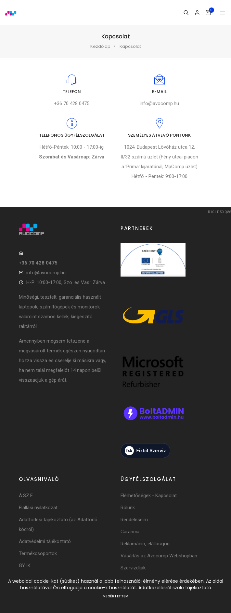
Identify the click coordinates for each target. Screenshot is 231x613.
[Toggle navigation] (222, 13)
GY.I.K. (25, 565)
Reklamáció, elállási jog (145, 544)
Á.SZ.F (26, 495)
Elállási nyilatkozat (38, 508)
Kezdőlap (100, 46)
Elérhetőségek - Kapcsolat (149, 495)
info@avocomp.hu (159, 103)
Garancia (130, 532)
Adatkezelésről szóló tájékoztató (174, 587)
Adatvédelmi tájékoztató (45, 541)
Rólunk (128, 508)
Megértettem (116, 596)
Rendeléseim (134, 520)
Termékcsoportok (38, 553)
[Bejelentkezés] (197, 12)
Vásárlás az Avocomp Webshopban (159, 556)
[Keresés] (186, 12)
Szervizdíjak (133, 568)
